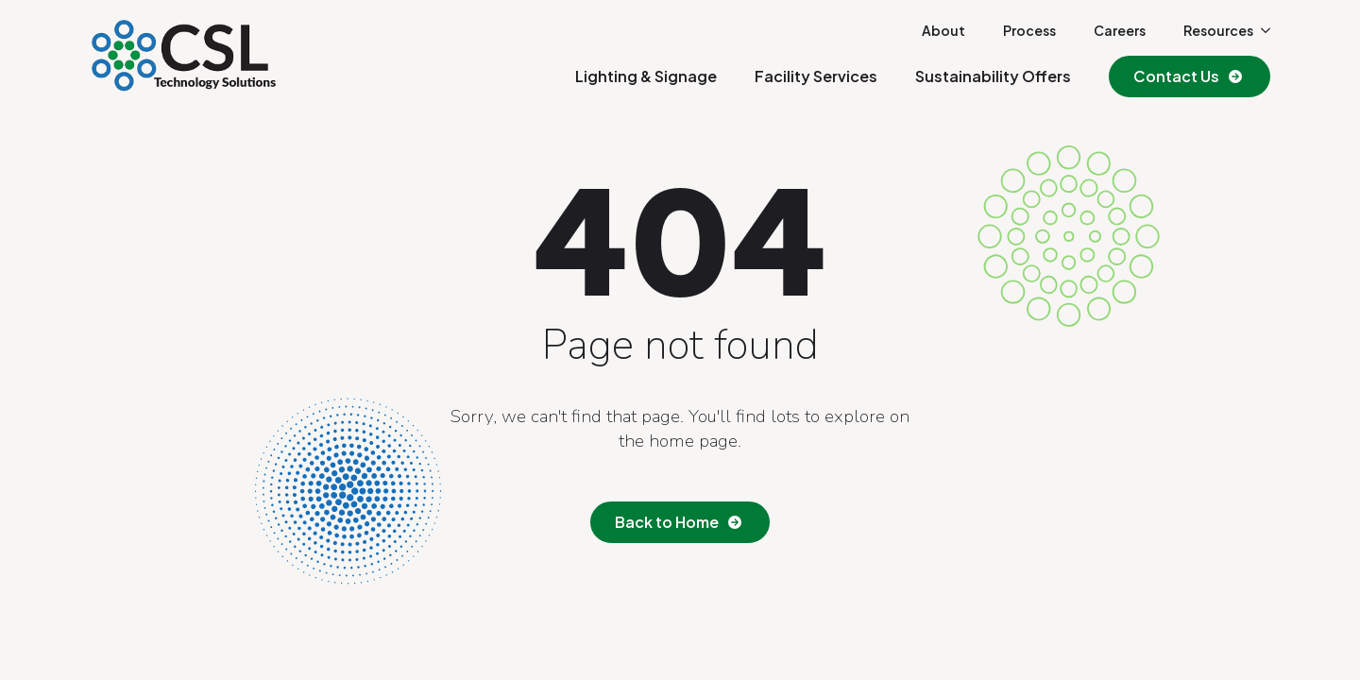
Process (1029, 30)
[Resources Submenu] (1261, 30)
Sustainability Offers (993, 76)
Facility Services (816, 76)
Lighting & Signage (646, 76)
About (943, 30)
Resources (1218, 30)
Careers (1120, 30)
